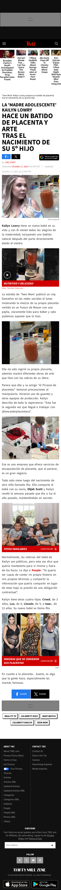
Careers (36, 760)
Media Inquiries (39, 769)
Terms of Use (10, 760)
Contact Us (37, 751)
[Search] (56, 43)
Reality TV (10, 716)
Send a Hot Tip (39, 755)
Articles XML (10, 782)
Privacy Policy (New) (14, 755)
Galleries (8, 804)
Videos (7, 821)
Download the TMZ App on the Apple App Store (16, 884)
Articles (7, 777)
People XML (9, 812)
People (7, 808)
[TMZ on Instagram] (40, 860)
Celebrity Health (22, 722)
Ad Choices (9, 764)
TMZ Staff (10, 162)
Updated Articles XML (14, 790)
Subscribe (52, 845)
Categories (9, 795)
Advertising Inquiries (42, 764)
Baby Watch (49, 716)
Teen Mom (42, 722)
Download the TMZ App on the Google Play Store (44, 884)
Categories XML (11, 799)
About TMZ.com (11, 751)
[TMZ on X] (26, 860)
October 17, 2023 (20, 166)
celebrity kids (29, 716)
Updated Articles (12, 786)
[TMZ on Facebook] (20, 860)
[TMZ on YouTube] (33, 860)
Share (21, 694)
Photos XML (10, 817)
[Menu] (4, 43)
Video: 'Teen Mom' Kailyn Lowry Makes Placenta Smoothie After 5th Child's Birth (13, 288)
